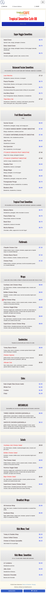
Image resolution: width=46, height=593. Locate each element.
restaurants (11, 591)
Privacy (34, 584)
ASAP (37, 6)
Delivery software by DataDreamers (23, 587)
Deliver (5, 6)
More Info (23, 24)
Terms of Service (26, 584)
